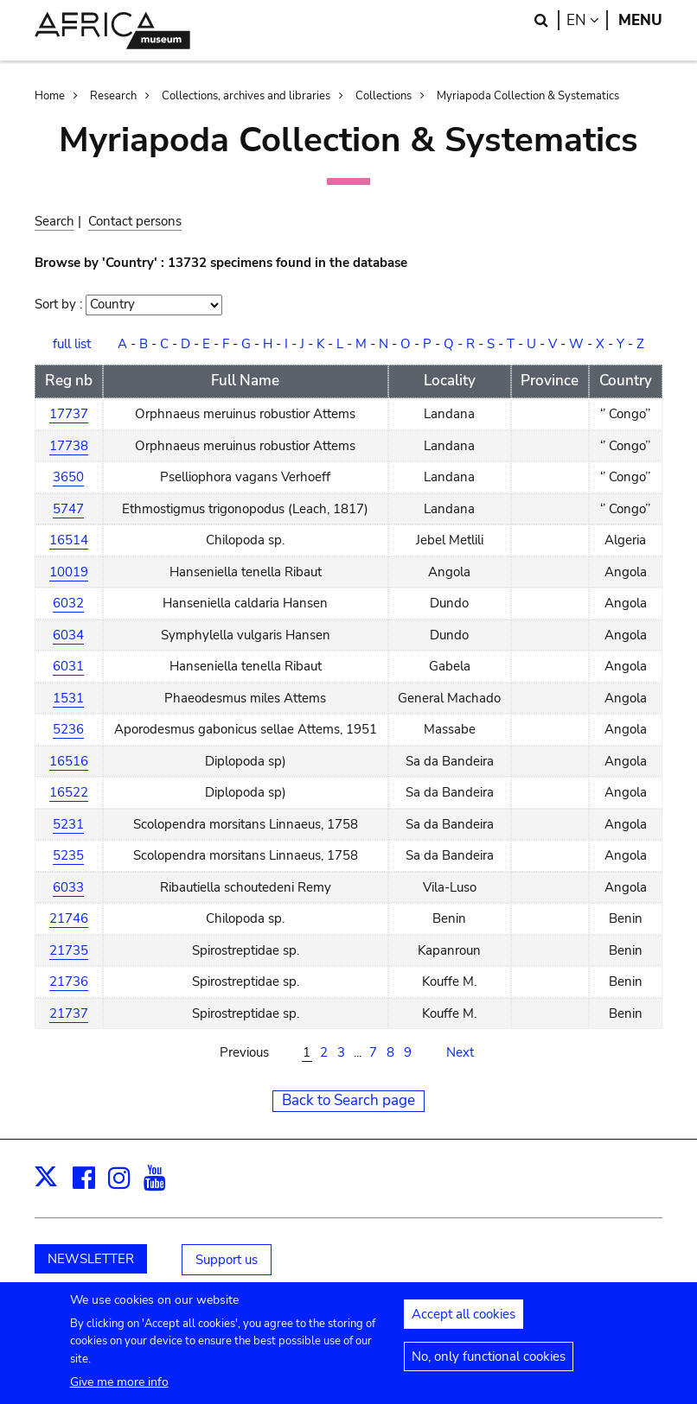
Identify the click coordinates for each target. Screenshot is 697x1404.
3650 (68, 477)
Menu (640, 20)
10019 (68, 572)
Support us (226, 1259)
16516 (68, 761)
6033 (68, 887)
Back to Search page (348, 1100)
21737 (68, 1013)
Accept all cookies (463, 1322)
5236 (68, 729)
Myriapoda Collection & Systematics (528, 96)
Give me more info (119, 1390)
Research (113, 96)
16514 (68, 540)
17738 (68, 445)
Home (50, 96)
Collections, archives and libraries (246, 96)
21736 (68, 981)
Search (54, 221)
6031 (68, 666)
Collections (383, 96)
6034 (68, 635)
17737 (68, 413)
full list (72, 344)
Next (460, 1052)
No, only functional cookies (489, 1365)
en (587, 20)
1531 (68, 698)
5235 (68, 855)
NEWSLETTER (91, 1258)
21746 (68, 918)
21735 (68, 950)
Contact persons (135, 221)
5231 (68, 824)
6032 (68, 603)
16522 (68, 792)
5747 (68, 509)
